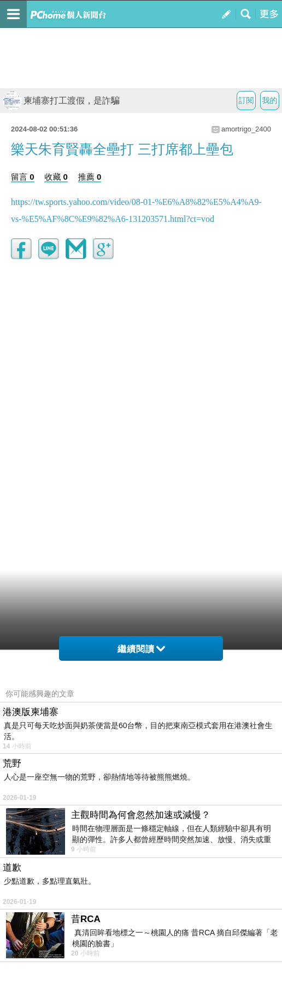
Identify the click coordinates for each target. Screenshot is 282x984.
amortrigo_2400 (246, 129)
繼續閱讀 (141, 649)
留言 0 (22, 176)
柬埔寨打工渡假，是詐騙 (61, 100)
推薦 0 (90, 176)
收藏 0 (56, 176)
